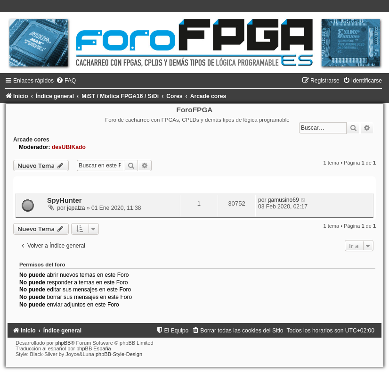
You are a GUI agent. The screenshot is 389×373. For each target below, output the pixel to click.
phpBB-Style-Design (119, 354)
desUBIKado (69, 147)
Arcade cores (31, 139)
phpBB (63, 343)
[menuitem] (66, 80)
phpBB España (93, 348)
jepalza (76, 208)
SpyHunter (64, 200)
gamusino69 (283, 200)
